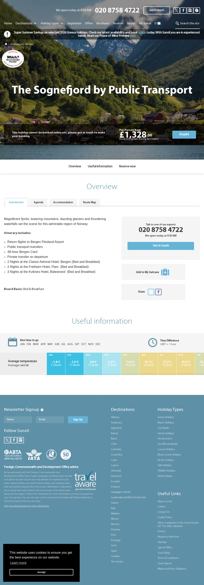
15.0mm (111, 364)
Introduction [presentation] (16, 202)
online (142, 32)
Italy (113, 508)
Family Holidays (166, 433)
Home (8, 23)
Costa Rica (116, 454)
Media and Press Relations (172, 568)
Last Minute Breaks (168, 444)
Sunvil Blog (164, 552)
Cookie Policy (165, 517)
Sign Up (77, 419)
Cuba (114, 460)
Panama (115, 529)
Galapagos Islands (121, 492)
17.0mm (186, 364)
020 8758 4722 (117, 10)
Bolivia (114, 433)
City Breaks (163, 428)
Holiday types (52, 23)
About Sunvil (165, 501)
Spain (114, 550)
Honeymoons (165, 438)
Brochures (102, 23)
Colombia (116, 449)
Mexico (115, 518)
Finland (115, 486)
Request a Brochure (168, 536)
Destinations (26, 23)
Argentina (116, 428)
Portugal (115, 540)
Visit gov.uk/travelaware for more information (26, 506)
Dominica (116, 476)
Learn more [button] (18, 562)
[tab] (16, 203)
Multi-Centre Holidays (169, 454)
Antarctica (116, 422)
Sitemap (162, 542)
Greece (114, 502)
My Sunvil (145, 23)
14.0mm (130, 364)
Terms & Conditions (168, 558)
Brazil (114, 438)
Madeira (115, 513)
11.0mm (56, 364)
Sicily (114, 545)
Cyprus (115, 465)
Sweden (115, 556)
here (133, 35)
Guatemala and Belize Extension (128, 497)
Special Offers (165, 547)
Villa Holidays (165, 465)
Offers (89, 23)
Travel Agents (165, 563)
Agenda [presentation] (38, 202)
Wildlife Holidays (167, 470)
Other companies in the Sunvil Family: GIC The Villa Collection (178, 524)
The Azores (117, 561)
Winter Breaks (165, 476)
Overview (75, 166)
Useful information (100, 166)
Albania (115, 417)
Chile (114, 444)
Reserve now (127, 166)
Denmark (116, 470)
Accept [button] (41, 572)
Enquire (184, 134)
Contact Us (164, 512)
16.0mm (148, 364)
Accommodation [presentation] (63, 202)
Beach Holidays (166, 422)
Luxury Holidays (166, 449)
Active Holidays (166, 417)
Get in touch (156, 10)
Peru (113, 535)
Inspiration (74, 23)
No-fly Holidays (166, 460)
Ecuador (115, 481)
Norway (29, 44)
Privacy (161, 531)
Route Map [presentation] (89, 202)
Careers (162, 506)
